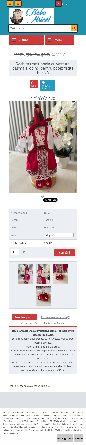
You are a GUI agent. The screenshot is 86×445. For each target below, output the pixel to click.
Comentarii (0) (29, 323)
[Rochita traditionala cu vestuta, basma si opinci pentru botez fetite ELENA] (43, 102)
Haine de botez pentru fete (38, 53)
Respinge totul (65, 438)
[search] (74, 28)
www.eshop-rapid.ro (38, 386)
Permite (78, 438)
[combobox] (59, 235)
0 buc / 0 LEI (67, 4)
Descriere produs (24, 317)
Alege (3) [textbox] (50, 235)
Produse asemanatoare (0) (55, 317)
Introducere (19, 53)
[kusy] (15, 252)
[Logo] (31, 16)
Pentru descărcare (54, 323)
